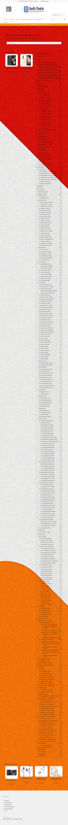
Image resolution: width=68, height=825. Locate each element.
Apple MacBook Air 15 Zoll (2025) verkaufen (48, 173)
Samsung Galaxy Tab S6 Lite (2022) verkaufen (49, 720)
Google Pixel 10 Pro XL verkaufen (47, 206)
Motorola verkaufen (43, 367)
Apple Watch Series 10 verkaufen (45, 620)
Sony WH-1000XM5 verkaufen (46, 163)
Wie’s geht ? (5, 22)
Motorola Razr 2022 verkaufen (46, 381)
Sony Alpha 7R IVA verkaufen (46, 117)
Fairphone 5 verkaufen (45, 198)
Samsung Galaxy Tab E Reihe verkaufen (48, 708)
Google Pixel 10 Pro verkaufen (46, 204)
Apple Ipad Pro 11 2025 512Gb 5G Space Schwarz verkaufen (49, 74)
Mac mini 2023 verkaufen (43, 191)
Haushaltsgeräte (41, 84)
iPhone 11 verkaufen (44, 338)
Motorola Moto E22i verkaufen (46, 377)
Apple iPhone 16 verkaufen (45, 319)
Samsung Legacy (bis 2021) (45, 527)
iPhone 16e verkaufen (45, 348)
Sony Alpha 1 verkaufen (45, 93)
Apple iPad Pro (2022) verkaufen (46, 681)
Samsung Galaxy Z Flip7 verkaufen (48, 470)
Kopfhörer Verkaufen (42, 148)
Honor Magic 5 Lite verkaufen (46, 251)
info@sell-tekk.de (45, 1)
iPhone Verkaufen (42, 282)
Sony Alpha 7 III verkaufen (45, 99)
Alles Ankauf (12, 19)
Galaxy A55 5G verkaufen (46, 422)
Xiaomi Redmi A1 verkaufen (47, 575)
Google (39, 82)
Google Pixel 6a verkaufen (45, 214)
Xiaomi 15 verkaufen (45, 602)
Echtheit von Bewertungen (9, 806)
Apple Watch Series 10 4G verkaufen (47, 622)
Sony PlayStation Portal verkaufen (45, 142)
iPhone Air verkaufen (44, 352)
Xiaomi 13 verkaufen (45, 591)
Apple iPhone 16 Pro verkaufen (46, 317)
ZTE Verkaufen (42, 606)
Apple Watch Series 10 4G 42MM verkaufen (49, 624)
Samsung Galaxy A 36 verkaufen (47, 426)
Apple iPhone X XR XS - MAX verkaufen (47, 332)
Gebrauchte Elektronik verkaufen (27, 19)
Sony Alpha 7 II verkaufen (45, 97)
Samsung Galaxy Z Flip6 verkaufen (48, 468)
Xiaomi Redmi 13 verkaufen (47, 569)
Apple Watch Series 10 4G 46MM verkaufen (49, 632)
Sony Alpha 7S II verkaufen (45, 123)
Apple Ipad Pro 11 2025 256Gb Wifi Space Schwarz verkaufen (50, 70)
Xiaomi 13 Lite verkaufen (46, 587)
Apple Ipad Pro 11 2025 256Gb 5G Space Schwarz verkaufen (49, 66)
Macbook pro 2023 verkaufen (46, 183)
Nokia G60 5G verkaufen (45, 391)
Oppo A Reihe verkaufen (45, 410)
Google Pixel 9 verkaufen (45, 233)
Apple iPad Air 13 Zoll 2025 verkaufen (47, 679)
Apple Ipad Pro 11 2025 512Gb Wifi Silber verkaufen (48, 76)
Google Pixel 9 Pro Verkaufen (46, 229)
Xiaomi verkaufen (42, 743)
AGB (5, 810)
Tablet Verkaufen (41, 667)
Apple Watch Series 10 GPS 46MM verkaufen (50, 650)
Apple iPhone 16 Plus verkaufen (46, 313)
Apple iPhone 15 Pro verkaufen (46, 309)
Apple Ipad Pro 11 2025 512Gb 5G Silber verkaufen (48, 72)
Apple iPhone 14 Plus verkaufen (46, 297)
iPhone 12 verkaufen (44, 346)
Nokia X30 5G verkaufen (45, 393)
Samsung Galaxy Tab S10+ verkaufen (47, 718)
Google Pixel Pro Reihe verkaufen (47, 243)
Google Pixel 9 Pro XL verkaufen (46, 231)
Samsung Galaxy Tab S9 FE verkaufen (47, 733)
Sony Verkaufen (42, 529)
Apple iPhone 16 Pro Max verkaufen (47, 315)
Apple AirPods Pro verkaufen (46, 154)
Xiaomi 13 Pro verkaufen (46, 589)
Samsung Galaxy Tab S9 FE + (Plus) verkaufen (49, 730)
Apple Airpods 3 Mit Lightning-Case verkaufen (47, 62)
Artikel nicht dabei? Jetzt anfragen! (44, 80)
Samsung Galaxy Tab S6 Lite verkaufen (48, 722)
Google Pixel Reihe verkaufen (46, 245)
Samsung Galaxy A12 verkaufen (47, 435)
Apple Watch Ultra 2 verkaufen (44, 658)
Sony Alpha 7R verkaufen (45, 121)
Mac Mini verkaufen (41, 189)
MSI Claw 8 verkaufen (43, 136)
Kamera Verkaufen (41, 88)
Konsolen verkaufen (41, 134)
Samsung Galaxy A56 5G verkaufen (48, 459)
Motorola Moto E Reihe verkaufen (47, 373)
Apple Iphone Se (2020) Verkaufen (47, 328)
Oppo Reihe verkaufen (45, 414)
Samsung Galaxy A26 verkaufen (47, 449)
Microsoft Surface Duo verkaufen (46, 365)
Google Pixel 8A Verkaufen (45, 226)
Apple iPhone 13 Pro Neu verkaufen (48, 292)
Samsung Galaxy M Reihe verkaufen (47, 482)
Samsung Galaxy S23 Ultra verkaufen (48, 501)
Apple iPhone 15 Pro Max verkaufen (47, 307)
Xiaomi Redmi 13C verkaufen (47, 571)
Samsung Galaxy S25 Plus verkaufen (48, 513)
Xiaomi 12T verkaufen (46, 585)
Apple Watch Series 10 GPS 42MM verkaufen (50, 641)
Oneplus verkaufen (42, 396)
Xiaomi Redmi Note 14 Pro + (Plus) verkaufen (50, 560)
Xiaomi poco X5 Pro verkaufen (47, 542)
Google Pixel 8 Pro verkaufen (46, 222)
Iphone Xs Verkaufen (44, 358)
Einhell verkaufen (42, 751)
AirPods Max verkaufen (45, 152)
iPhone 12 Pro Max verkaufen (46, 342)
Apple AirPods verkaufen (45, 156)
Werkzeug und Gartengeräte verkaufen (45, 747)
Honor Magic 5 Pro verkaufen (46, 253)
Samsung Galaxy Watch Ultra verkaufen (46, 665)
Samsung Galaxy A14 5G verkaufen (48, 443)
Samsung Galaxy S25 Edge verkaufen (48, 511)
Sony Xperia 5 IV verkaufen (45, 532)
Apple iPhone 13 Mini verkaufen (46, 284)
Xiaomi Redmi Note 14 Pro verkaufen (48, 562)
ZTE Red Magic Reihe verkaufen (46, 614)
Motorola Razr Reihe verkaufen (46, 383)
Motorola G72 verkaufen (45, 371)
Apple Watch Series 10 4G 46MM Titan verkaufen (52, 637)
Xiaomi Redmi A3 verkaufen (47, 577)
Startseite (6, 28)
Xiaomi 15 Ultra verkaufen (46, 600)
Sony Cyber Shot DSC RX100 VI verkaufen (48, 130)
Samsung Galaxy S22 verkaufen (47, 494)
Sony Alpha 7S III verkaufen (46, 125)
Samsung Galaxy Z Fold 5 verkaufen (48, 476)
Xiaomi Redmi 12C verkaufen (47, 567)
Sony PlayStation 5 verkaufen (44, 140)
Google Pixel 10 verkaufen (45, 208)
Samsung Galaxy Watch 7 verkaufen (45, 662)
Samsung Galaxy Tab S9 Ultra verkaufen (48, 735)
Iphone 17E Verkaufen (45, 350)
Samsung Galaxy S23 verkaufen (47, 503)
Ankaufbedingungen (8, 802)
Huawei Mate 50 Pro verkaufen (47, 266)
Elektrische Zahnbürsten (43, 86)
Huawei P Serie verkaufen (45, 272)
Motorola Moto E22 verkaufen (46, 375)
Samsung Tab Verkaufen (43, 693)
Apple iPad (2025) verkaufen (46, 673)
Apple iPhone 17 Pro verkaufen (46, 323)
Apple (39, 59)
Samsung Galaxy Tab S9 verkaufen (47, 737)
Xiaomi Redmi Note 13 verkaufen (48, 556)
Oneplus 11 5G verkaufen (45, 398)
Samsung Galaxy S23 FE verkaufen (48, 497)
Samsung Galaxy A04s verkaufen (48, 431)
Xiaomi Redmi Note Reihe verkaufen (47, 546)
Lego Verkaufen (41, 187)
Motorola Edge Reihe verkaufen (46, 369)
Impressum (7, 800)
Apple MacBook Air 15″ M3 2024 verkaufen (48, 175)
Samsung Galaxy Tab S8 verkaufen (47, 726)
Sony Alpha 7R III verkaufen (46, 111)
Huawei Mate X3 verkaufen (47, 268)
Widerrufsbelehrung (8, 804)
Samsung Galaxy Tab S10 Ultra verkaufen (48, 716)
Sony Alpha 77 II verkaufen (45, 105)
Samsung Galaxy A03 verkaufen (47, 428)
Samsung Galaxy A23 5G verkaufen (48, 447)
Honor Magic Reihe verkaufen (46, 255)
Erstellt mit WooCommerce (17, 818)
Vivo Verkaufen (42, 534)
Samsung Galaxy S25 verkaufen (47, 517)
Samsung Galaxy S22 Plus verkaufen (48, 490)
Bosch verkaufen (42, 749)
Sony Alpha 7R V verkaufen (45, 119)
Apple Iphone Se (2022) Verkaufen (47, 330)
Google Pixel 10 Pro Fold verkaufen (47, 202)
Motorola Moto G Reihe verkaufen (47, 379)
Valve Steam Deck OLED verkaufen (45, 144)
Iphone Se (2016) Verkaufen (46, 354)
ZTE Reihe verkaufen (44, 616)
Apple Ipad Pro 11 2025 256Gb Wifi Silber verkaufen (48, 68)
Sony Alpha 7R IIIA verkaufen (46, 113)
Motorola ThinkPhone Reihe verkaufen (48, 385)
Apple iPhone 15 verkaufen (45, 311)
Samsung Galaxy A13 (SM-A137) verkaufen (49, 439)
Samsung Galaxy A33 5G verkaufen (48, 451)
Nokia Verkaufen (42, 389)
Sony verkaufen (42, 90)
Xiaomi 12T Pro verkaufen (46, 583)
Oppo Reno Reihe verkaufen (46, 416)
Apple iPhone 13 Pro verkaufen (46, 288)
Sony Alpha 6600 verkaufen (45, 95)
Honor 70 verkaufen (44, 249)
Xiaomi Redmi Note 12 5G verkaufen (48, 548)
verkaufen (17, 19)
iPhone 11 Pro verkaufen (45, 336)
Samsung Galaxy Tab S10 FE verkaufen (47, 714)
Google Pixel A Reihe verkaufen (46, 237)
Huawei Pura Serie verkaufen (46, 278)
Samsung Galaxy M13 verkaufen (47, 484)
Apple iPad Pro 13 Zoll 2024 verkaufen (47, 685)
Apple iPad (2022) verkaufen (46, 671)
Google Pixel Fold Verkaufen (46, 241)
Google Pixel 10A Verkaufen (46, 210)
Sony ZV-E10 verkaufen (45, 132)
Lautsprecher (40, 185)
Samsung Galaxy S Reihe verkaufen (47, 488)
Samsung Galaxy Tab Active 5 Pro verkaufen (48, 702)
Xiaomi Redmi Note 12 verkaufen (48, 554)
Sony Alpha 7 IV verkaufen (45, 101)
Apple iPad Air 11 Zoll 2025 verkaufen (47, 677)
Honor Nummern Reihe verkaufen (47, 257)
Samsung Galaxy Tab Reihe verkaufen (47, 710)
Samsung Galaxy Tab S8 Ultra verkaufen (48, 724)
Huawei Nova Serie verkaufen (46, 270)
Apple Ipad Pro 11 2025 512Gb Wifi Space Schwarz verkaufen (50, 78)
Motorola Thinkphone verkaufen (47, 387)
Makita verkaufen (42, 755)
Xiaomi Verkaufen (42, 536)
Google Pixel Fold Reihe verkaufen (47, 239)
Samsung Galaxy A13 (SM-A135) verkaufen (49, 437)
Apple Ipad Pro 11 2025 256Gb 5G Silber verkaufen (48, 64)
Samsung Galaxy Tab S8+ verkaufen (47, 728)
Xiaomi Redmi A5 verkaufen (47, 579)
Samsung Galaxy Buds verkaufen (45, 158)
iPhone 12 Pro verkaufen (45, 344)
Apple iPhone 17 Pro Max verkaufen (47, 321)
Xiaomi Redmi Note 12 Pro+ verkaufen (49, 552)
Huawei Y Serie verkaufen (45, 280)
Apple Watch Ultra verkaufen (44, 660)
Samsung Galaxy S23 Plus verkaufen (48, 499)
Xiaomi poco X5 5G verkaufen (47, 540)
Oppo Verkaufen (42, 408)
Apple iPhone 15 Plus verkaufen (46, 305)
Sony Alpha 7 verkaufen (45, 103)
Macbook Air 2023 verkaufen (46, 181)
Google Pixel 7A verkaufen (45, 220)
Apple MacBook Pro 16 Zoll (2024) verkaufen (49, 179)
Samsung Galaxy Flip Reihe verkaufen (47, 461)
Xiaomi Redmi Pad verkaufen (46, 745)
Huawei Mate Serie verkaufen (46, 264)
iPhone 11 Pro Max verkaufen (46, 334)
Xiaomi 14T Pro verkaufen (46, 595)
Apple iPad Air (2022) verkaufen (46, 675)
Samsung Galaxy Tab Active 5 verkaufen (48, 704)
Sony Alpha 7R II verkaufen (45, 109)
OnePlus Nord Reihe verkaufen (46, 400)
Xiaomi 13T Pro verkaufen (46, 593)
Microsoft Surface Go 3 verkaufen (47, 689)
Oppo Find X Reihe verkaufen (46, 412)
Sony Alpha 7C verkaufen (45, 107)
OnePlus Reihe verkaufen (45, 406)
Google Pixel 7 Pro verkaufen (46, 216)
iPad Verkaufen (42, 669)
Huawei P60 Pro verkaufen (47, 274)
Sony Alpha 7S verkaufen (45, 128)
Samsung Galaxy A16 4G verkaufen (48, 445)
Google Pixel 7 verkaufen (45, 218)
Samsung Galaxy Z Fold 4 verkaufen (48, 474)
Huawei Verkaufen (42, 262)
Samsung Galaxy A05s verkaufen (48, 433)
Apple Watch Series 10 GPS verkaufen (47, 639)
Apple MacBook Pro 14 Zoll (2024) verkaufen (49, 177)
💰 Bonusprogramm (39, 19)
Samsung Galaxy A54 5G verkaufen (48, 457)
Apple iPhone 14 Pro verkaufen (46, 301)
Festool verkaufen (42, 753)
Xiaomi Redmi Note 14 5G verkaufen (48, 558)
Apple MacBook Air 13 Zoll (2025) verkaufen (48, 171)
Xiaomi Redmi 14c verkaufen (47, 573)
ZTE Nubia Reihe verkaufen (46, 612)
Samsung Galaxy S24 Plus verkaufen (48, 505)
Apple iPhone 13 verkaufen (45, 294)
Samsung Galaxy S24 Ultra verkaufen (48, 507)
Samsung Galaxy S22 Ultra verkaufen (48, 492)
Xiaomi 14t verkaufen (46, 597)
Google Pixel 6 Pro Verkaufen (46, 212)
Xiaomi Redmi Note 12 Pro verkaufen (48, 550)
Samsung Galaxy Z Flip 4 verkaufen (48, 464)
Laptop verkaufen (41, 167)
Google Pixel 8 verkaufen (45, 224)
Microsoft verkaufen (43, 360)
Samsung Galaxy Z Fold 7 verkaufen (48, 478)
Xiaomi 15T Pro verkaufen (46, 604)
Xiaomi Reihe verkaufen (45, 581)
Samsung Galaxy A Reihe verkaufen (47, 420)
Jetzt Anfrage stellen (33, 24)
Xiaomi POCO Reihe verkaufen (46, 538)
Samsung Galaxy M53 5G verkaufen (48, 486)
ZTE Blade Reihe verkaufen (45, 610)
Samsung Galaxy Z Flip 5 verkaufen (48, 466)
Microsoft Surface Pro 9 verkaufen (47, 691)
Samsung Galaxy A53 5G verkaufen (48, 455)
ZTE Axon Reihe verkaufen (45, 608)
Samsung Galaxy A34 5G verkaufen (48, 453)
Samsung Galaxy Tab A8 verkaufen (47, 700)
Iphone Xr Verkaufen (44, 356)
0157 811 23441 (24, 1)
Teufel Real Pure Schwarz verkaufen (45, 165)
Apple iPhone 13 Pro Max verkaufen (47, 286)
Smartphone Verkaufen (42, 194)
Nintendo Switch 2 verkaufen (44, 138)
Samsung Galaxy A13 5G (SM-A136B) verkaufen (50, 441)
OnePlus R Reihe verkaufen (46, 404)
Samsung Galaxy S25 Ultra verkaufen (48, 515)
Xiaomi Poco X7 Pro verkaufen (47, 544)
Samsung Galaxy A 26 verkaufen (47, 424)
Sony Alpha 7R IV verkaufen (46, 115)
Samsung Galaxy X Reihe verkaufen (47, 519)
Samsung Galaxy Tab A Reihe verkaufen (48, 698)
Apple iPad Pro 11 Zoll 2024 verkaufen (47, 683)
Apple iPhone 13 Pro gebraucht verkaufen (49, 290)
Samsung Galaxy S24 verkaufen (47, 509)
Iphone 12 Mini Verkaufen (45, 340)
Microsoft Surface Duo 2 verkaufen (47, 363)
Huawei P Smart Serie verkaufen (46, 276)
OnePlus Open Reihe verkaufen (46, 402)
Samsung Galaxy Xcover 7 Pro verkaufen (49, 523)
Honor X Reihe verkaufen (45, 259)
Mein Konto (5, 19)
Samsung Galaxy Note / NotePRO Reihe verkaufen (50, 695)
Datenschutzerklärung (9, 808)
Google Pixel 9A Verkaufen (45, 235)
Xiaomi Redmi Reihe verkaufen (46, 565)
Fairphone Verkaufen (43, 196)
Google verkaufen (42, 200)
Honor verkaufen (42, 247)
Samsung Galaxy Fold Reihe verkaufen (47, 472)
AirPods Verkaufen (42, 150)
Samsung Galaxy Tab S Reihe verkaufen (48, 712)
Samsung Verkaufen (43, 418)
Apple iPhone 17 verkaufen (45, 325)
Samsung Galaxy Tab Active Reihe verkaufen (49, 706)
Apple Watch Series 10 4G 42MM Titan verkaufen (52, 630)
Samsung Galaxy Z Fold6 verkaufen (48, 480)
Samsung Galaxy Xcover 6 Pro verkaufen (49, 521)
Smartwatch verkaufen (42, 618)
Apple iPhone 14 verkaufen (45, 303)
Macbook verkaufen (42, 169)
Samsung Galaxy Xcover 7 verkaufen (48, 525)
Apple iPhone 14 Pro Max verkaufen (47, 299)
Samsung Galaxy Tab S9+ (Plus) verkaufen (48, 739)
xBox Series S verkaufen (43, 146)
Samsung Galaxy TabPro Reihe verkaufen (48, 741)
